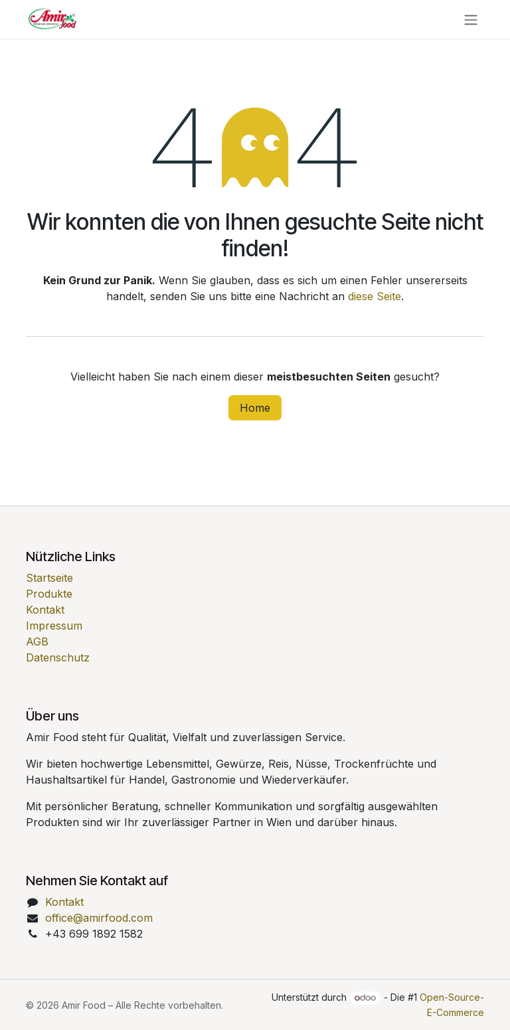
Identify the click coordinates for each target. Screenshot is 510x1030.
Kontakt (45, 609)
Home (255, 407)
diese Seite (374, 296)
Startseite (49, 577)
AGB (37, 641)
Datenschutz (58, 657)
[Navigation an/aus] (471, 19)
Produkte (49, 593)
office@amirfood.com (99, 917)
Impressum (54, 625)
